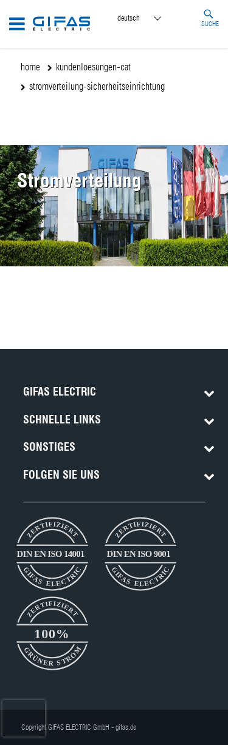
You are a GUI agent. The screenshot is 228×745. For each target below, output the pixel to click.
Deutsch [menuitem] (128, 17)
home (30, 67)
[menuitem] (150, 18)
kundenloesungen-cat (93, 67)
